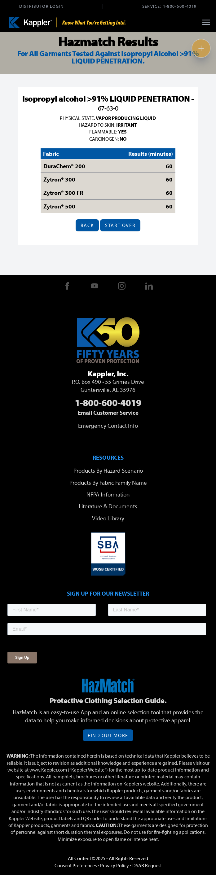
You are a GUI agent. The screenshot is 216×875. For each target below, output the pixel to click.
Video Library (108, 518)
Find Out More (108, 735)
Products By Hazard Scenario (108, 470)
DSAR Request (147, 865)
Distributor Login (41, 6)
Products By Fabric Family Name (108, 482)
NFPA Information (108, 494)
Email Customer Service (108, 412)
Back (87, 225)
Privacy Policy (114, 865)
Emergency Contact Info (108, 425)
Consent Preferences (76, 865)
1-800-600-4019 (180, 6)
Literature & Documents (108, 506)
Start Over (120, 225)
